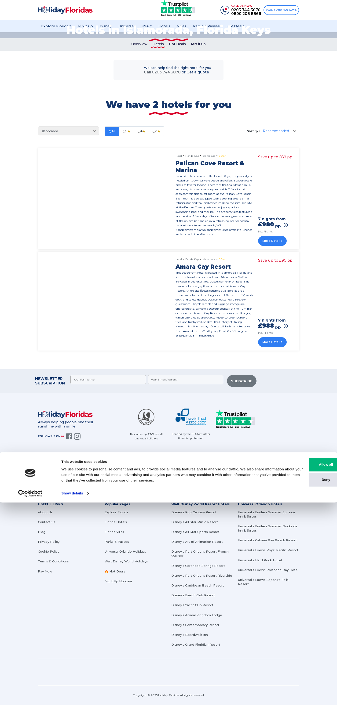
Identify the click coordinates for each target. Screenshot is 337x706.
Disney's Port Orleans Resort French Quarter (200, 555)
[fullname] (108, 383)
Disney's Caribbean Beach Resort (197, 586)
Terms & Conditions (53, 562)
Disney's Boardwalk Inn (189, 635)
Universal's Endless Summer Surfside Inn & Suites (266, 515)
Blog (41, 533)
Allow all (298, 668)
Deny (298, 683)
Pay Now (45, 572)
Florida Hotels (116, 523)
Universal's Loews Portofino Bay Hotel (268, 571)
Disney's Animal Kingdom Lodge (196, 616)
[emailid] (187, 383)
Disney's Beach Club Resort (193, 596)
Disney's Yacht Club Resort (192, 606)
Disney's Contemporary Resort (195, 626)
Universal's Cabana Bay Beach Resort (267, 541)
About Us (45, 513)
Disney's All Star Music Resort (194, 523)
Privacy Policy (48, 543)
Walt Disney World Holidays (126, 562)
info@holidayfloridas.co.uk (259, 474)
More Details (275, 244)
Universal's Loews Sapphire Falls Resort (263, 583)
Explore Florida (116, 513)
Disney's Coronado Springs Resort (198, 566)
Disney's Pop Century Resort (193, 513)
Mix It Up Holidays (118, 582)
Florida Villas (114, 533)
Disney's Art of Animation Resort (197, 543)
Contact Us (46, 523)
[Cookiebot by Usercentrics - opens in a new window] (30, 696)
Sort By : (253, 135)
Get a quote (198, 76)
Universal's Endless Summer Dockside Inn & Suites (267, 529)
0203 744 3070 (156, 474)
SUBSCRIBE (243, 384)
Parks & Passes (117, 543)
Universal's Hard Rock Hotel (260, 561)
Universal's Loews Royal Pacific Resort (268, 551)
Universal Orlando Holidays (125, 552)
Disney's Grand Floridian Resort (195, 646)
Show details (72, 697)
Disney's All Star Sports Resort (195, 533)
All (112, 135)
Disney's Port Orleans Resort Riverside (201, 576)
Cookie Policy (48, 552)
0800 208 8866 (156, 480)
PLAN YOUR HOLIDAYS (279, 10)
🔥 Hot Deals (115, 572)
